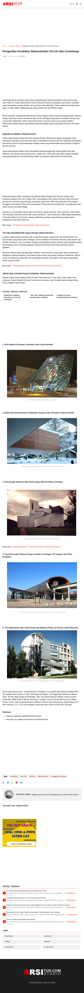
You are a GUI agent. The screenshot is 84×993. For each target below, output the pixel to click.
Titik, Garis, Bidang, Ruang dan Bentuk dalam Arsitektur (41, 296)
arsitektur (14, 776)
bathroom (9, 936)
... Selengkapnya (69, 893)
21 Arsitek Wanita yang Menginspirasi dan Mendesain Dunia (26, 891)
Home (4, 46)
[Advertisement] (42, 26)
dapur (8, 941)
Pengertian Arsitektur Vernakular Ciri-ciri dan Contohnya (12, 297)
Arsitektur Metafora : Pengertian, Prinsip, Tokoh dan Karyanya (36, 547)
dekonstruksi (43, 776)
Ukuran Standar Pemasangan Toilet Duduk (20, 919)
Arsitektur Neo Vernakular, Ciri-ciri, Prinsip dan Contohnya (26, 898)
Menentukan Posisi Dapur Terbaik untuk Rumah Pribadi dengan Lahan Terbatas (33, 912)
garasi (48, 941)
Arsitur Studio (49, 983)
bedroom (49, 936)
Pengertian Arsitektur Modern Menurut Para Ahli (31, 225)
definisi (32, 776)
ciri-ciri (23, 776)
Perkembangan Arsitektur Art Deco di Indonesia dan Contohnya (36, 266)
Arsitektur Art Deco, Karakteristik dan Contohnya (67, 296)
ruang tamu (50, 947)
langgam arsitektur (14, 46)
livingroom (9, 947)
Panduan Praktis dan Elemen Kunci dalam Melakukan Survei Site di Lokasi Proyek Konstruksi (38, 905)
